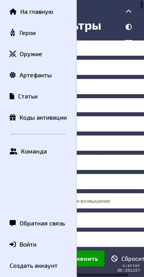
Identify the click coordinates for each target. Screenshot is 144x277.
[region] (110, 138)
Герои (22, 33)
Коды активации (38, 117)
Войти (23, 244)
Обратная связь (37, 223)
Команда (28, 151)
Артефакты (31, 74)
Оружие (25, 54)
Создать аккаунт (34, 265)
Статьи (24, 96)
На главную (31, 11)
